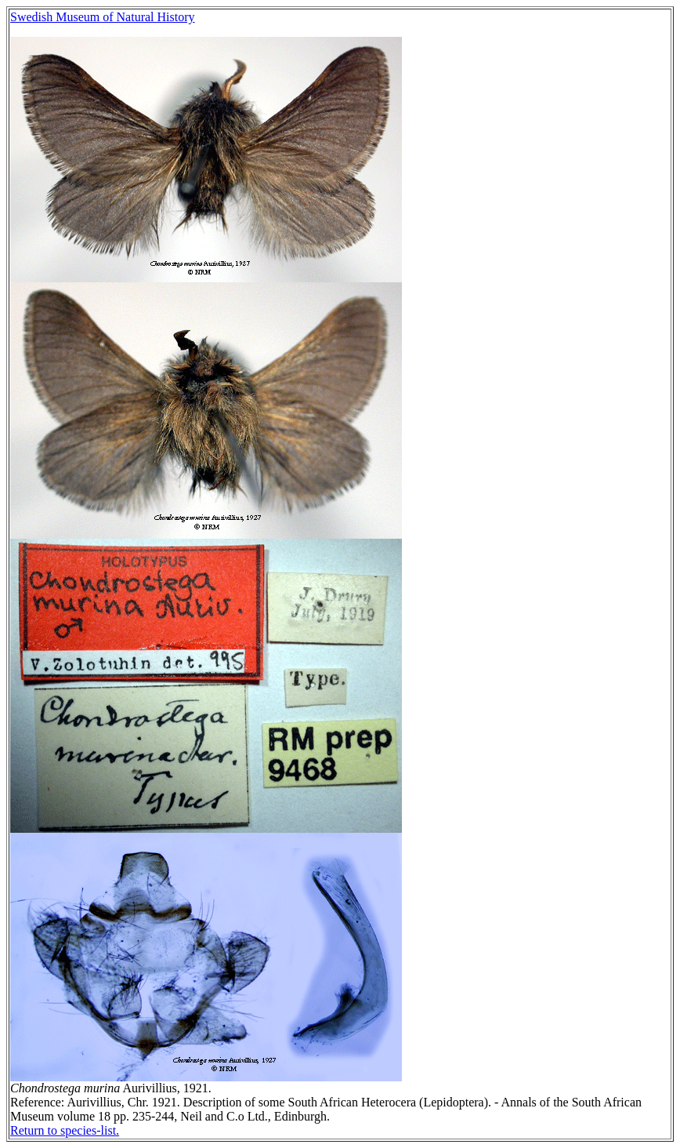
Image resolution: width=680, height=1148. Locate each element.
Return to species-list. (64, 1130)
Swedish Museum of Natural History (102, 17)
